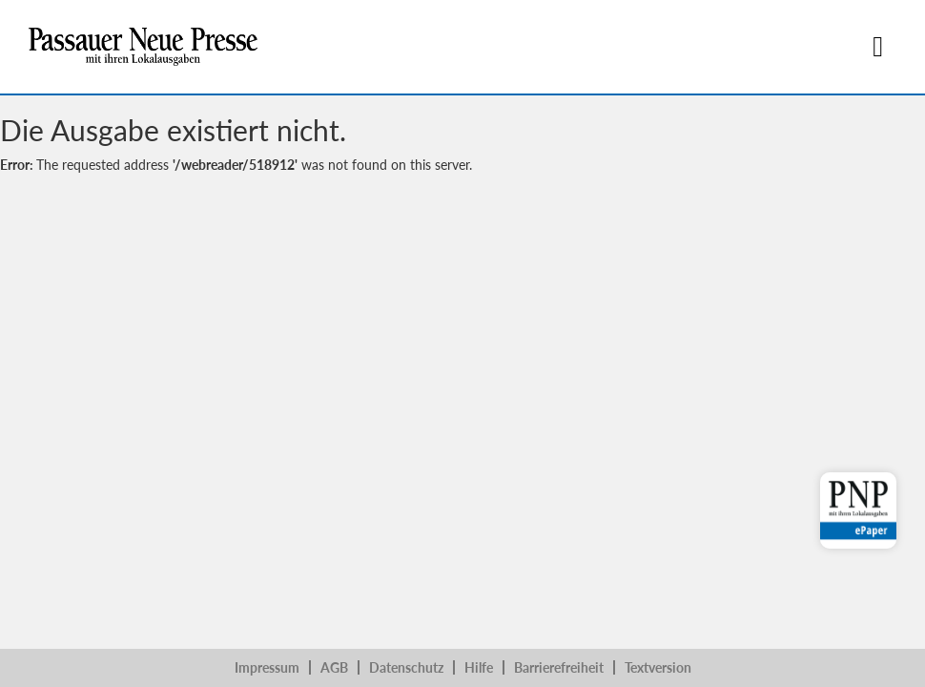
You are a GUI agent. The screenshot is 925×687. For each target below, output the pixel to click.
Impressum (267, 667)
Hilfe (478, 667)
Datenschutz (406, 667)
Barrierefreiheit (559, 667)
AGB (334, 667)
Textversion (658, 667)
